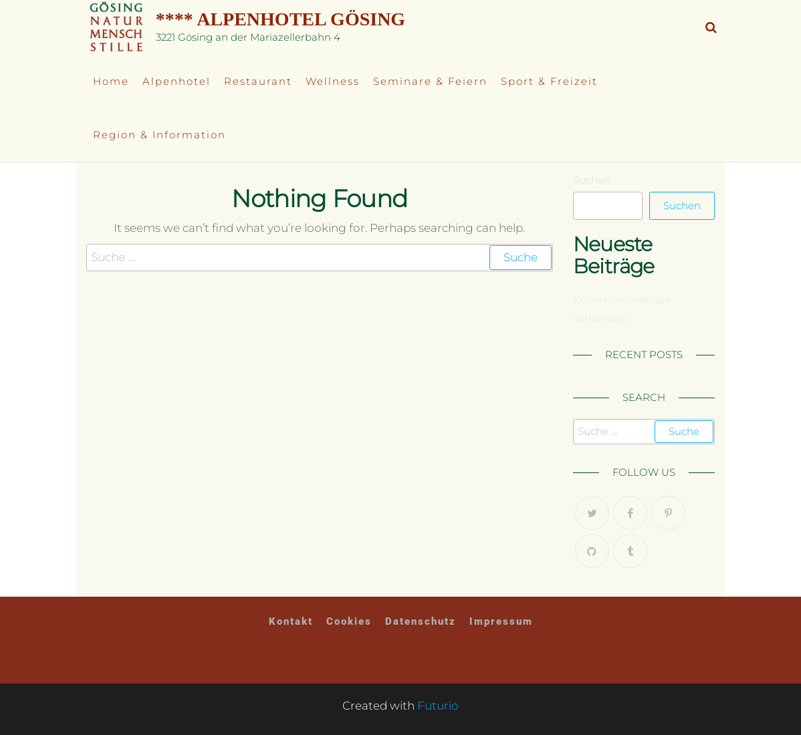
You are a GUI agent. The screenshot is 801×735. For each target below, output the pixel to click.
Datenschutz (420, 621)
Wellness (333, 81)
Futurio (438, 705)
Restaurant (258, 81)
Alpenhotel (176, 81)
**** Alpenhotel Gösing (280, 19)
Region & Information (159, 134)
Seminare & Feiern (430, 81)
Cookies (349, 621)
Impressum (501, 621)
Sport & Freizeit (549, 81)
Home (111, 81)
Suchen (591, 180)
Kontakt (291, 621)
